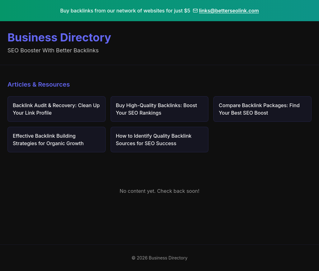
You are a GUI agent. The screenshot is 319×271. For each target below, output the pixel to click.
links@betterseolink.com (226, 10)
